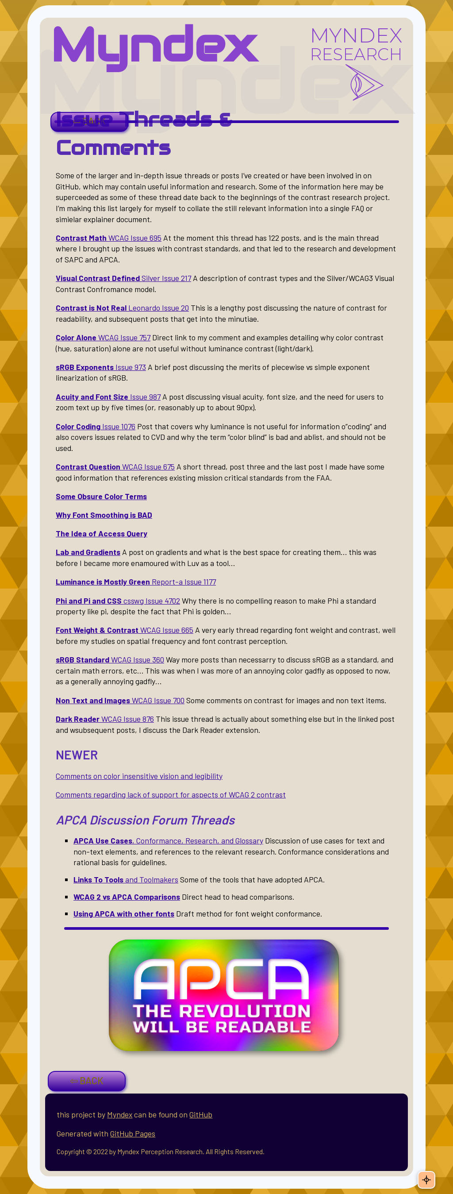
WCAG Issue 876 (105, 719)
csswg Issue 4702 (118, 600)
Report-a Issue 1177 (136, 581)
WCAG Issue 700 (120, 700)
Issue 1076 (95, 426)
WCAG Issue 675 (115, 466)
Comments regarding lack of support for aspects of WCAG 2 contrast (171, 794)
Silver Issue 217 (123, 278)
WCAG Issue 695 (108, 238)
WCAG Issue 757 (103, 337)
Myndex (153, 45)
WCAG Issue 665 (124, 630)
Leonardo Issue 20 (122, 307)
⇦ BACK (87, 1080)
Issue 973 (101, 367)
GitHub (200, 1114)
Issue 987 (108, 396)
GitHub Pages (132, 1133)
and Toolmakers (125, 879)
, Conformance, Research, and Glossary (168, 840)
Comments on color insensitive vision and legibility (139, 776)
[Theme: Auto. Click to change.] (426, 1180)
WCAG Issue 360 (110, 659)
